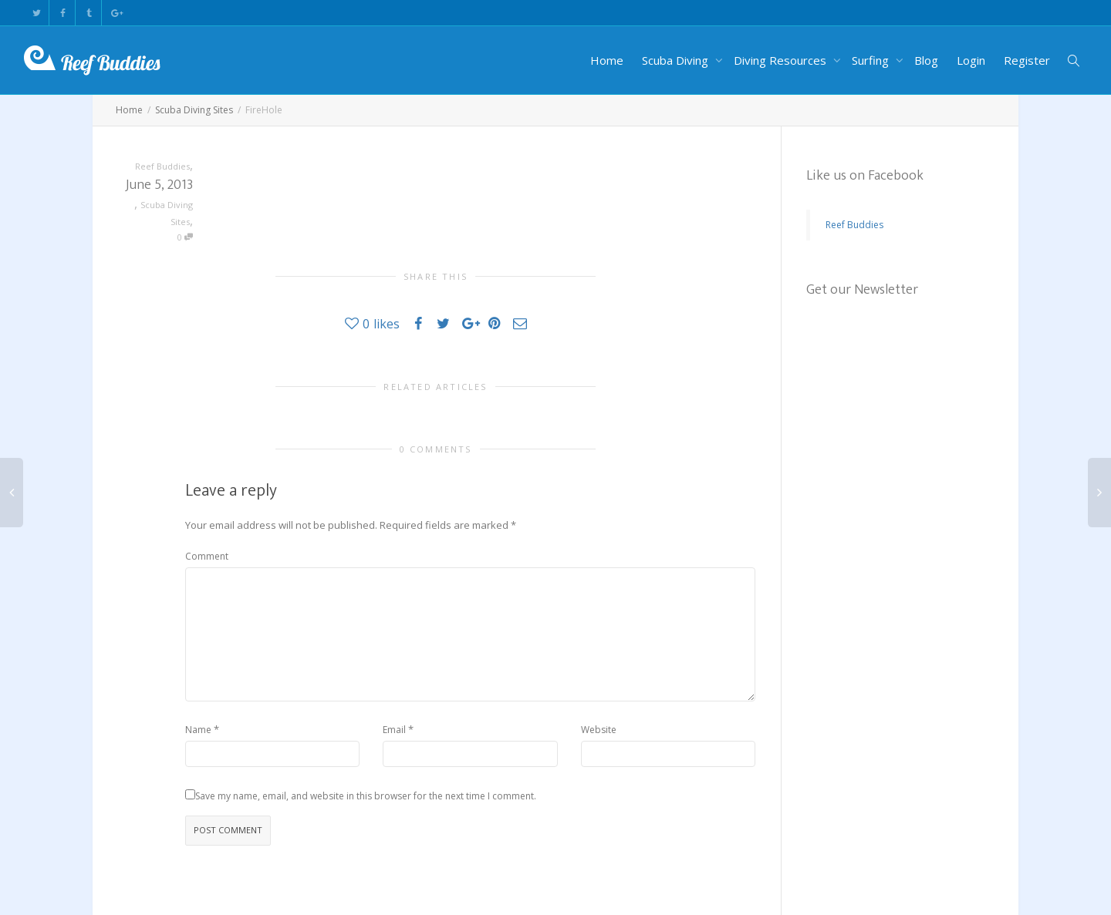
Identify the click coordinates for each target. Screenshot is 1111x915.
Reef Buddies (854, 224)
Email (394, 729)
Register (1027, 60)
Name (198, 729)
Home (606, 60)
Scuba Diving (676, 60)
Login (971, 60)
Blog (926, 60)
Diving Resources (781, 60)
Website (598, 729)
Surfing (872, 60)
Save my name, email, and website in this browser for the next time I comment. (365, 795)
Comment (206, 556)
